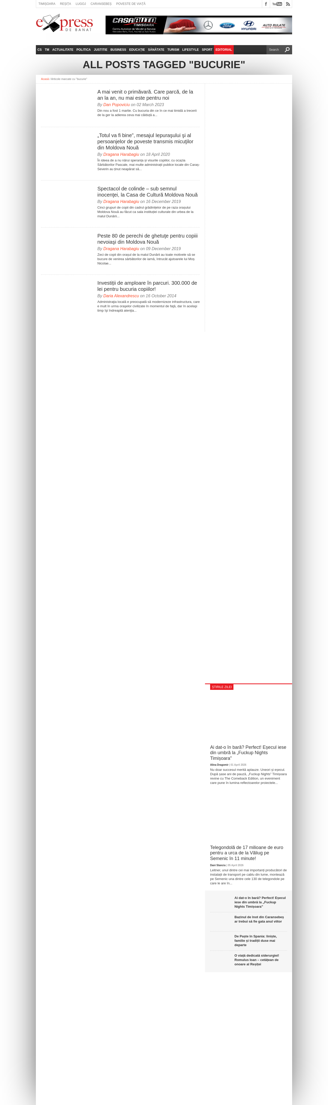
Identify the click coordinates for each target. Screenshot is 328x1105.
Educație (137, 50)
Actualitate (62, 50)
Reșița (65, 4)
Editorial (224, 50)
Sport (207, 50)
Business (118, 50)
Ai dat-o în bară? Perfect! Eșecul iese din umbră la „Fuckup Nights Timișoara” (248, 753)
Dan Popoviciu (116, 105)
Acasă (45, 78)
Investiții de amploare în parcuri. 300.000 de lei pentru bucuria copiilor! (147, 286)
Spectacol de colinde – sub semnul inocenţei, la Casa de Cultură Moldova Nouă (147, 192)
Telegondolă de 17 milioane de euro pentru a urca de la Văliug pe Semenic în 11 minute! (246, 853)
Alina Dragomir (219, 764)
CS (39, 50)
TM (47, 50)
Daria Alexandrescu (121, 296)
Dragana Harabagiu (121, 154)
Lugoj (81, 4)
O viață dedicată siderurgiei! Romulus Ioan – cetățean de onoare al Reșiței (256, 960)
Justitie (100, 50)
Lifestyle (190, 50)
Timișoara (46, 4)
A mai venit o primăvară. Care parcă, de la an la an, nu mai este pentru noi (145, 95)
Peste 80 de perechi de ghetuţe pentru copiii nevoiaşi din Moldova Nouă (147, 239)
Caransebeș (100, 4)
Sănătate (156, 50)
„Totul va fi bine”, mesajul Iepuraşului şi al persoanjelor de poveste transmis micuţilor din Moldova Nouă (145, 141)
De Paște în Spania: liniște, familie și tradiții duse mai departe (255, 940)
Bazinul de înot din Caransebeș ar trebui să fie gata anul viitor (259, 919)
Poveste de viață (131, 4)
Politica (83, 50)
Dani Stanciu (218, 865)
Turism (173, 50)
